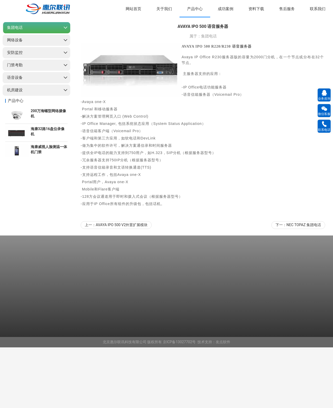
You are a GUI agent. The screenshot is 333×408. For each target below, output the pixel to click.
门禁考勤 (15, 125)
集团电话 (15, 88)
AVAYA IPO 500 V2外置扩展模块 (122, 285)
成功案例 (225, 9)
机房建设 (15, 150)
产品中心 (195, 9)
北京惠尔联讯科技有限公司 (124, 402)
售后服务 (287, 9)
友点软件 (223, 402)
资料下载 (256, 9)
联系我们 (317, 9)
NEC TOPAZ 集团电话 (303, 285)
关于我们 (164, 9)
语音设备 (15, 138)
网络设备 (15, 100)
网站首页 (133, 9)
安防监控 (15, 113)
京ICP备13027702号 (179, 402)
